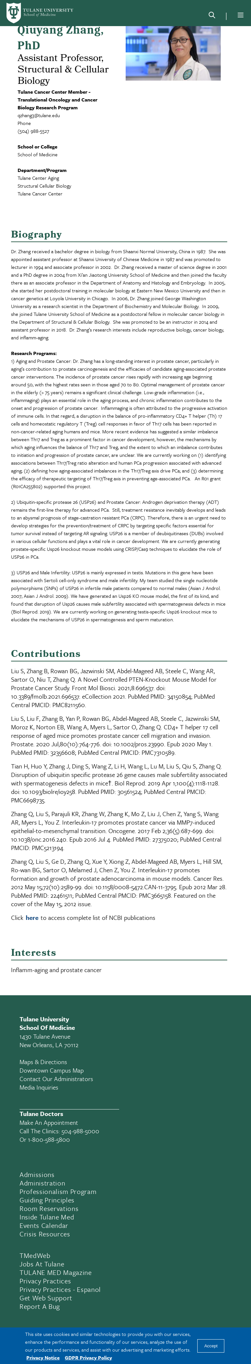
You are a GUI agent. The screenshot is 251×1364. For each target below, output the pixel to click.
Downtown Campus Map (52, 1070)
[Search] (212, 16)
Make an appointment (49, 1122)
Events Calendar (44, 1225)
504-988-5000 (80, 1130)
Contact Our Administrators (56, 1078)
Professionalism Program (58, 1191)
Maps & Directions (43, 1061)
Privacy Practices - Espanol (60, 1289)
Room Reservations (49, 1208)
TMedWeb (35, 1255)
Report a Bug (40, 1306)
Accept (210, 1345)
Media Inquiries (39, 1087)
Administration (42, 1183)
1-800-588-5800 (49, 1139)
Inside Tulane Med (47, 1217)
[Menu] (240, 15)
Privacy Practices (45, 1281)
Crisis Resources (45, 1234)
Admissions (37, 1174)
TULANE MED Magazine (56, 1272)
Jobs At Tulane (42, 1264)
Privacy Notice (43, 1357)
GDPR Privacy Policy (88, 1357)
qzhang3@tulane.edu (39, 115)
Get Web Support (46, 1298)
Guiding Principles (47, 1200)
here (32, 917)
